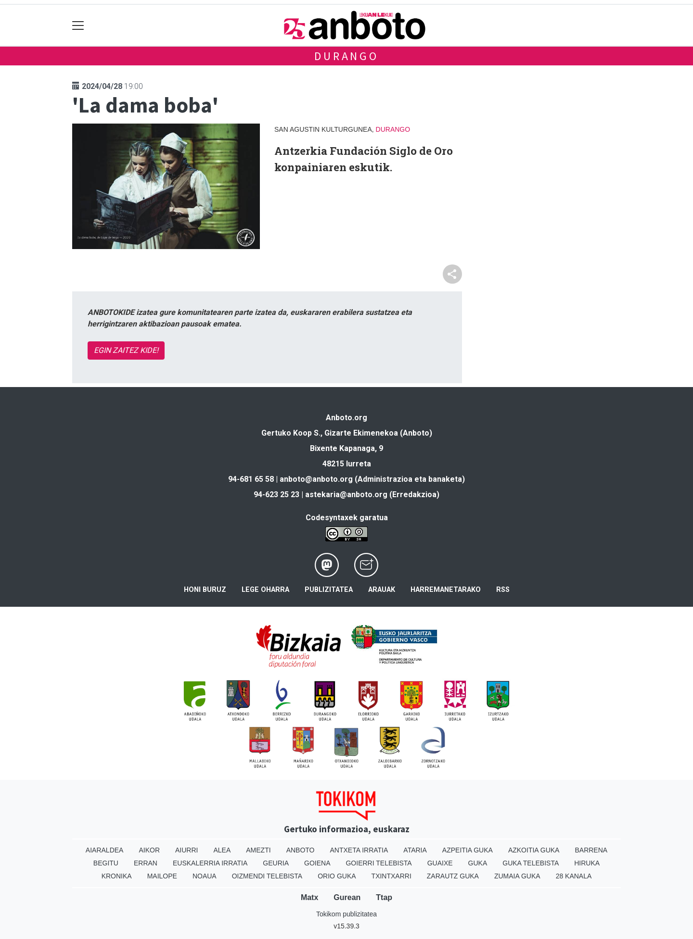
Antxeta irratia (359, 850)
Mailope (162, 876)
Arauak (381, 590)
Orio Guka (337, 876)
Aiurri (186, 850)
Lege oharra (265, 590)
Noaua (204, 876)
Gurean (347, 897)
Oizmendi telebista (267, 876)
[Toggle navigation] (78, 25)
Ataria (415, 850)
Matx (309, 897)
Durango (346, 56)
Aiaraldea (105, 850)
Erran (145, 863)
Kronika (117, 876)
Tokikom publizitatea (346, 914)
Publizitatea (329, 590)
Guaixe (440, 863)
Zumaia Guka (517, 876)
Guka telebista (530, 863)
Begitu (105, 863)
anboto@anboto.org (316, 479)
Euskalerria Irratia (210, 863)
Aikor (149, 850)
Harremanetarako (446, 590)
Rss (503, 590)
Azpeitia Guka (467, 850)
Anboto (300, 850)
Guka (478, 863)
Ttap (384, 897)
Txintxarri (391, 876)
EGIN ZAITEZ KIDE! (126, 350)
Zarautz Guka (453, 876)
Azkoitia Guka (534, 850)
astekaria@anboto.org (346, 494)
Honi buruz (205, 590)
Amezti (258, 850)
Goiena (317, 863)
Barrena (591, 850)
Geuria (276, 863)
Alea (222, 850)
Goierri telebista (378, 863)
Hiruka (587, 863)
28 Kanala (574, 876)
